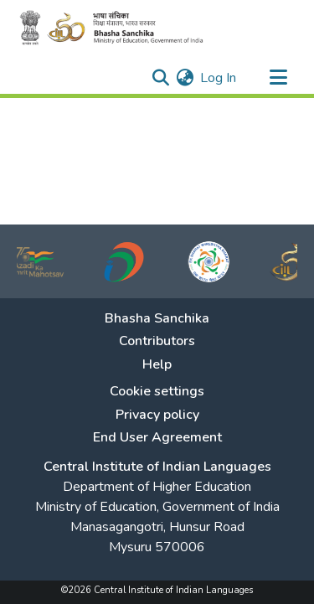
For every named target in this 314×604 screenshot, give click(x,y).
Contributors (157, 341)
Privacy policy (157, 415)
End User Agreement (157, 438)
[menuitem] (184, 78)
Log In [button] (219, 78)
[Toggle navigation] (278, 78)
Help (157, 365)
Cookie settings (157, 391)
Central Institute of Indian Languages (157, 466)
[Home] (117, 28)
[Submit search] (160, 78)
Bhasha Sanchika (157, 319)
